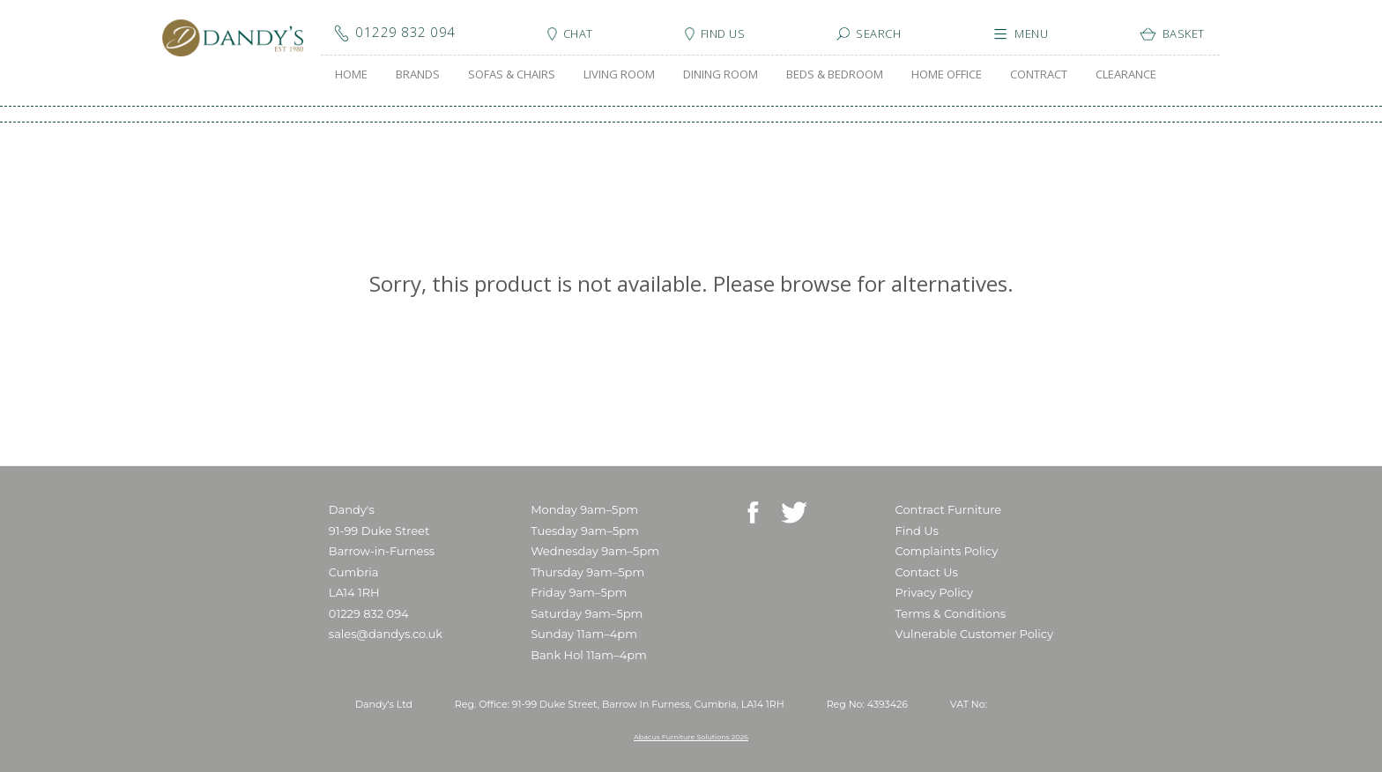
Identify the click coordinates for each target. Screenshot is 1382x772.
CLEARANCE (1126, 74)
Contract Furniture (948, 509)
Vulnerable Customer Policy (974, 634)
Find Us (917, 530)
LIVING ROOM (619, 74)
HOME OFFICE (946, 74)
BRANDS (418, 74)
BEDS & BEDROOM (834, 74)
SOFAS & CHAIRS (511, 74)
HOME (351, 74)
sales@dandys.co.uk (385, 634)
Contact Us (926, 572)
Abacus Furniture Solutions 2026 (691, 736)
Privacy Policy (934, 592)
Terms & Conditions (950, 613)
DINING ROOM (720, 74)
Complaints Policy (947, 551)
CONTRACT (1038, 74)
